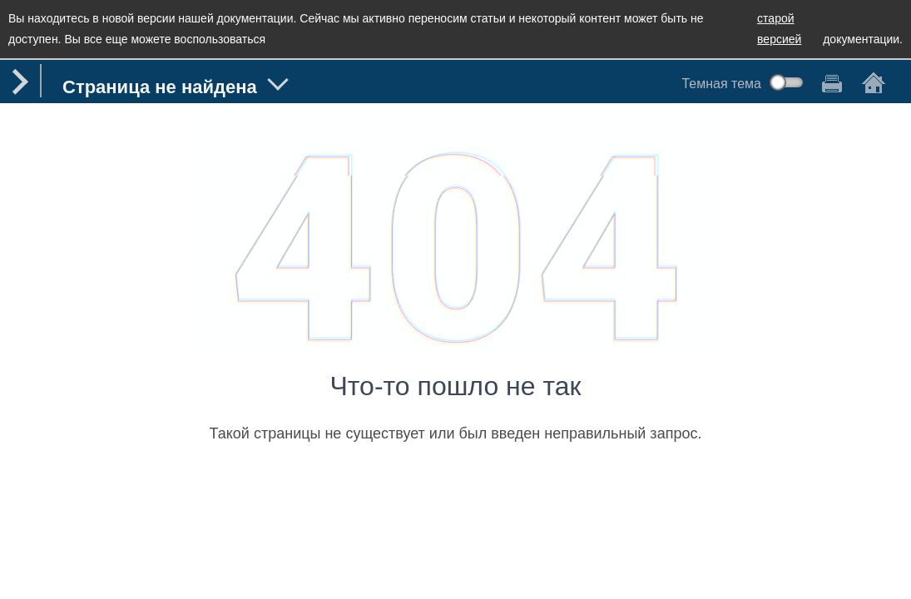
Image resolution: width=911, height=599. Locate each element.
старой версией (779, 29)
